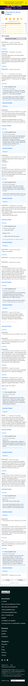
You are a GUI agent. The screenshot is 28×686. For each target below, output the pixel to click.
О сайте (3, 601)
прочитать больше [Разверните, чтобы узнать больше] (7, 102)
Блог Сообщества (7, 615)
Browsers (4, 644)
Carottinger (12, 74)
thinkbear (11, 575)
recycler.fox (12, 257)
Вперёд (20, 580)
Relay (3, 649)
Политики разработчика (9, 612)
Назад (7, 580)
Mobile (3, 634)
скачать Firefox (18, 3)
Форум (3, 618)
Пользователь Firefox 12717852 (11, 542)
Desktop (4, 631)
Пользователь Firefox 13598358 (11, 111)
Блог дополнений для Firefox (10, 604)
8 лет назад (17, 42)
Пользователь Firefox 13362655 (11, 339)
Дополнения (5, 598)
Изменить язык (5, 680)
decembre (12, 52)
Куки (11, 665)
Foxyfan (11, 249)
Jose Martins (12, 205)
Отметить (4, 48)
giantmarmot (12, 377)
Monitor (3, 652)
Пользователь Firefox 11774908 (11, 334)
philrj (10, 459)
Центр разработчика (8, 609)
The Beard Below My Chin (9, 268)
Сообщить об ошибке (8, 620)
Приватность (4, 665)
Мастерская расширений (9, 607)
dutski (10, 368)
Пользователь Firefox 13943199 (11, 475)
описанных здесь (19, 669)
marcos (11, 312)
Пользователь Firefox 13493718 (11, 526)
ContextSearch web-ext (12, 12)
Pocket (3, 655)
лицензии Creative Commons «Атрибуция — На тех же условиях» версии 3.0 (12, 674)
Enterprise (4, 636)
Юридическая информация (8, 666)
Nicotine (11, 262)
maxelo (11, 69)
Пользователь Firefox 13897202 (11, 520)
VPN (2, 647)
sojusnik (11, 42)
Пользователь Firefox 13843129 (11, 156)
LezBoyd (11, 415)
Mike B (9, 14)
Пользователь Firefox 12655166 (11, 169)
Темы (14, 8)
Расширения (8, 8)
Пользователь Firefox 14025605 (11, 350)
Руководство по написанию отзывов (13, 623)
